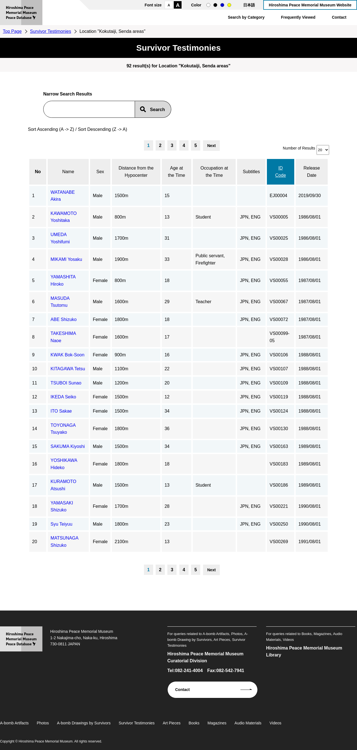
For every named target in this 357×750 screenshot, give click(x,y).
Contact (339, 17)
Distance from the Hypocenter (136, 172)
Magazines (217, 723)
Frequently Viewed (298, 17)
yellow (229, 5)
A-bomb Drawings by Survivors (83, 723)
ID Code (280, 172)
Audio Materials (248, 723)
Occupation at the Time (214, 172)
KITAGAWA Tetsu (67, 368)
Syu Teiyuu (61, 524)
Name (68, 171)
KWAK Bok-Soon (67, 354)
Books (194, 723)
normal (208, 5)
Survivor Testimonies (50, 31)
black (215, 5)
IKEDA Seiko (63, 396)
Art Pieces (171, 723)
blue (222, 5)
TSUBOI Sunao (65, 383)
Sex (100, 171)
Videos (275, 723)
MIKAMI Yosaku (66, 259)
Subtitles (251, 171)
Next (211, 145)
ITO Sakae (61, 411)
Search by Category (246, 17)
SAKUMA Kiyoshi (67, 446)
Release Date (311, 172)
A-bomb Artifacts (14, 723)
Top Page (12, 31)
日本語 (249, 5)
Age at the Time (176, 172)
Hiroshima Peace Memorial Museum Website (310, 5)
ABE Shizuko (63, 319)
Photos (43, 723)
